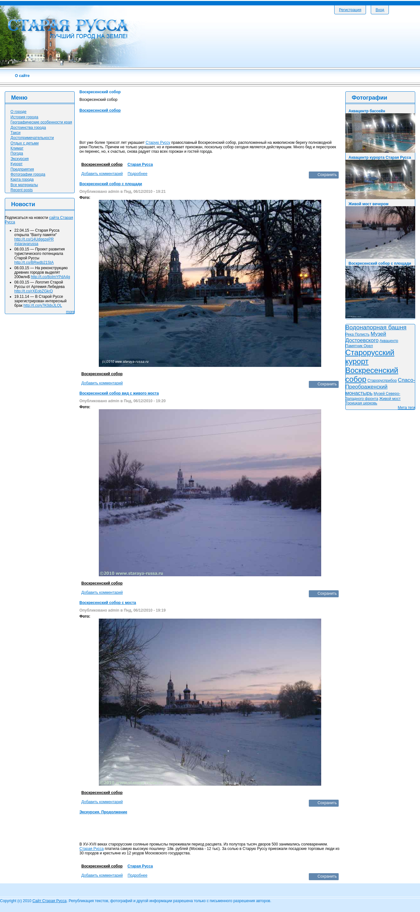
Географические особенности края (41, 122)
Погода (16, 153)
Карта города (22, 179)
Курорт (16, 164)
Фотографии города (27, 174)
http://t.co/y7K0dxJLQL (43, 305)
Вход (380, 10)
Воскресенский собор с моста (107, 602)
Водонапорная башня (376, 327)
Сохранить (327, 174)
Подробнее (137, 174)
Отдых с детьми (24, 143)
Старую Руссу (158, 142)
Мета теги (406, 407)
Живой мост (390, 398)
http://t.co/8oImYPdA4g (50, 277)
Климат (17, 148)
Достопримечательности (32, 138)
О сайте (22, 76)
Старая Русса (140, 164)
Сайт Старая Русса (49, 901)
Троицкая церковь (361, 403)
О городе (18, 111)
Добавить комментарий (102, 174)
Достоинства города (28, 127)
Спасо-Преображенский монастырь (380, 386)
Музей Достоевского (365, 337)
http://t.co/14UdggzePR (34, 239)
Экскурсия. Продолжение (103, 812)
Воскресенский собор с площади (110, 184)
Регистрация (350, 10)
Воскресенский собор (100, 110)
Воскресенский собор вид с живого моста (119, 393)
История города (24, 117)
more (70, 312)
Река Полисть (357, 334)
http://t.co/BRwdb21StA (34, 262)
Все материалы (24, 185)
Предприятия (22, 169)
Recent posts (21, 190)
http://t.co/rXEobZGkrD (33, 291)
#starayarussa (26, 244)
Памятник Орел (359, 346)
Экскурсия (19, 159)
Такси (15, 132)
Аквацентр (389, 341)
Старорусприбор (382, 380)
